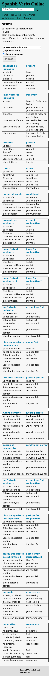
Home (5, 15)
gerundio (8, 592)
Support (28, 18)
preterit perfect (35, 377)
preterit (30, 142)
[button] (9, 59)
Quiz (19, 18)
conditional (32, 194)
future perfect (34, 413)
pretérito (8, 142)
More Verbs (29, 15)
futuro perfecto (12, 413)
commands (32, 624)
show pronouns (14, 54)
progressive (33, 592)
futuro (6, 168)
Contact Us (25, 672)
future (29, 168)
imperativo (9, 624)
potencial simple (12, 194)
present (30, 66)
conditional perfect (37, 445)
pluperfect (32, 342)
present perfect (35, 307)
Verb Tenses (8, 18)
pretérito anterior (13, 377)
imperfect (31, 95)
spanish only (12, 50)
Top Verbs (16, 15)
